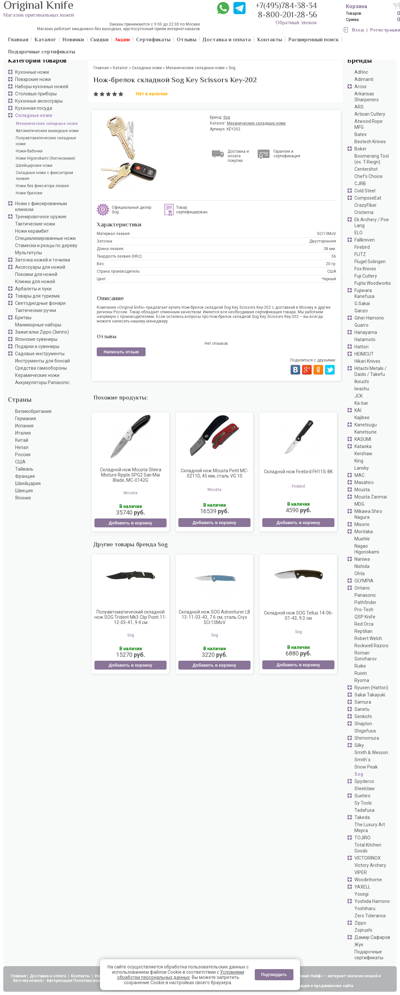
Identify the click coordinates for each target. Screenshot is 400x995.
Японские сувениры (36, 339)
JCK (358, 396)
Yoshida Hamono (372, 901)
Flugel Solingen (370, 261)
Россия (22, 454)
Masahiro (364, 482)
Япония (23, 497)
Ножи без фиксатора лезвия (42, 186)
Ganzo (361, 310)
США (20, 461)
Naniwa (362, 559)
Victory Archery (370, 865)
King (358, 460)
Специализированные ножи (45, 238)
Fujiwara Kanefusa (364, 293)
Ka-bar (361, 403)
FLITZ (360, 254)
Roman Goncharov (365, 655)
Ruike (360, 666)
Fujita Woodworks (372, 283)
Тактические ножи (35, 223)
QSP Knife (364, 616)
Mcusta (362, 489)
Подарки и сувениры (37, 346)
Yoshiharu (364, 908)
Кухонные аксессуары (39, 101)
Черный (329, 279)
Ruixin (360, 673)
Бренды (359, 61)
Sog (358, 774)
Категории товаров (37, 61)
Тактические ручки (35, 310)
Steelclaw (364, 788)
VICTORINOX (367, 858)
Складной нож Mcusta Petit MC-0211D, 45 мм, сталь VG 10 (215, 473)
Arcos (360, 86)
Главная (18, 976)
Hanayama (365, 332)
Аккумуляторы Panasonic (42, 382)
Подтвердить (274, 974)
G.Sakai (362, 303)
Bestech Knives (370, 141)
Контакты (81, 976)
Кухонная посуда (33, 108)
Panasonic (365, 595)
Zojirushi (363, 930)
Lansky (361, 468)
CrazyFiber (365, 205)
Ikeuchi (361, 381)
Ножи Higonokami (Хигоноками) (45, 158)
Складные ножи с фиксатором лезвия (44, 175)
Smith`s (362, 759)
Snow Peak (366, 767)
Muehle (362, 538)
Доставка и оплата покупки (238, 156)
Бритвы (23, 317)
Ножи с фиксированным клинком (41, 206)
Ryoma (361, 680)
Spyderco (364, 781)
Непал (22, 447)
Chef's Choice (368, 176)
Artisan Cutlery (369, 114)
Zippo (360, 923)
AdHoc (361, 72)
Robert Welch (368, 638)
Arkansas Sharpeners (366, 96)
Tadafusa (364, 810)
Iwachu (361, 388)
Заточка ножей (27, 980)
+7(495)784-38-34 (286, 6)
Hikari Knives (367, 361)
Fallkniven (364, 240)
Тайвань (24, 469)
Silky (359, 745)
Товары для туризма (37, 296)
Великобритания (33, 411)
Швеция (24, 490)
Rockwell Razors (371, 645)
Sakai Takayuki (369, 694)
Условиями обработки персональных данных (180, 974)
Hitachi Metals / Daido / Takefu (370, 371)
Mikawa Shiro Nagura (368, 514)
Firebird (362, 247)
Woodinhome (368, 879)
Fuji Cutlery (365, 276)
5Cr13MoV (326, 233)
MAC (359, 475)
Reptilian (363, 631)
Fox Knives (365, 268)
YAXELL (362, 886)
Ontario (362, 588)
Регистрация (385, 30)
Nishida (362, 566)
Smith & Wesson (371, 752)
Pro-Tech (363, 609)
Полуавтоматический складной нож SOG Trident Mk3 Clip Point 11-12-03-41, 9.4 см (130, 617)
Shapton (363, 723)
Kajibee (362, 417)
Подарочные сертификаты (368, 954)
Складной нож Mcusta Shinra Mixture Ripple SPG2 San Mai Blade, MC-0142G (130, 475)
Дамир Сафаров (372, 937)
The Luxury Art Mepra (369, 827)
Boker (360, 148)
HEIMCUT (364, 354)
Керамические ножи (37, 375)
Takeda (362, 817)
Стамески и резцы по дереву (46, 245)
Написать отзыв (121, 351)
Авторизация (59, 980)
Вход (358, 30)
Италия (23, 433)
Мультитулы (28, 252)
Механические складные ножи (46, 123)
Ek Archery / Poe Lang (371, 222)
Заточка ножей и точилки (42, 260)
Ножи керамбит (32, 231)
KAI (357, 410)
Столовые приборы (36, 93)
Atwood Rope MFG (368, 124)
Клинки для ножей (35, 281)
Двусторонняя (322, 241)
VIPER (360, 872)
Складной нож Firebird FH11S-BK (298, 471)
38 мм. (330, 248)
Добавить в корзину (130, 522)
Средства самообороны (41, 368)
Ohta (359, 573)
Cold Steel (364, 190)
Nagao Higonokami (366, 549)
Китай (21, 440)
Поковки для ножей (36, 274)
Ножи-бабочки (29, 151)
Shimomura (366, 738)
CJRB (360, 183)
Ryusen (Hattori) (371, 687)
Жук (358, 944)
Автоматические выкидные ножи (47, 130)
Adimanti (363, 79)
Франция (25, 476)
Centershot (366, 169)
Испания (24, 425)
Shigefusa (365, 730)
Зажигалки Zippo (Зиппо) (42, 332)
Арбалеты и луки (33, 288)
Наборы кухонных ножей (41, 86)
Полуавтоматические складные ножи (46, 141)
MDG (359, 504)
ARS (359, 106)
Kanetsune (365, 432)
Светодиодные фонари (40, 303)
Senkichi (363, 716)
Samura (362, 702)
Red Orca (363, 624)
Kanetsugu (365, 424)
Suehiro (362, 795)
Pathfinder (365, 602)
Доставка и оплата (48, 976)
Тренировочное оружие (41, 216)
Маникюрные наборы (38, 324)
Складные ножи (33, 115)
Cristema (363, 212)
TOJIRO (362, 837)
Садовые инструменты (40, 353)
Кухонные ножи (32, 72)
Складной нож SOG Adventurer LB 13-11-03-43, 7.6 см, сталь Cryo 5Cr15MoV (214, 617)
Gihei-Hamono (369, 318)
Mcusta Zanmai (370, 496)
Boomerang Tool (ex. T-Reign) (371, 159)
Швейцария (28, 483)
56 (333, 256)
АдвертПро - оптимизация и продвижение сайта (305, 986)
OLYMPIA (363, 580)
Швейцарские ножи (34, 165)
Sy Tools (363, 803)
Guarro (361, 325)
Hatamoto (364, 339)
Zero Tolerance (370, 915)
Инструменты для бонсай (42, 360)
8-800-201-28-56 (287, 16)
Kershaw (363, 453)
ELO (358, 232)
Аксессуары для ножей (40, 267)
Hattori (361, 346)
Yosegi (361, 894)
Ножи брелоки (29, 193)
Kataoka (362, 446)
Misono (362, 524)
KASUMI (362, 439)
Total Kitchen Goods (367, 847)
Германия (25, 418)
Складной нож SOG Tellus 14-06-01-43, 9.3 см (298, 615)
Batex (360, 134)
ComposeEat (367, 198)
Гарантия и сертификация (286, 153)
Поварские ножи (33, 79)
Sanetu (362, 709)
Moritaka (363, 531)
